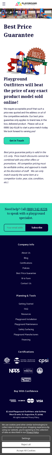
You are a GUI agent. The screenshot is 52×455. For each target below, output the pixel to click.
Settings (26, 438)
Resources (26, 314)
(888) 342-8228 (37, 209)
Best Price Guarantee (26, 273)
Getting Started (26, 304)
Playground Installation (26, 319)
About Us (26, 253)
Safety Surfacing (26, 329)
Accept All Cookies (26, 450)
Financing (26, 340)
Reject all (26, 444)
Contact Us (26, 283)
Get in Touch (17, 141)
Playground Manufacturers (26, 334)
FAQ (26, 309)
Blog (26, 258)
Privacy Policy (33, 417)
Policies (26, 268)
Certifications (26, 263)
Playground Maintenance (26, 324)
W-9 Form (26, 278)
